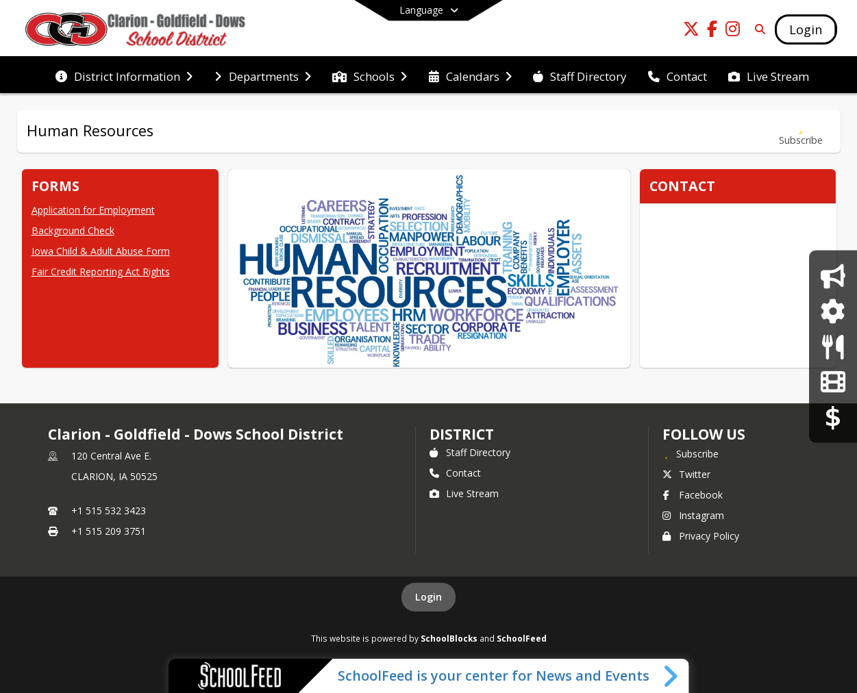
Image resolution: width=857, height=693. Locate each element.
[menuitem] (124, 75)
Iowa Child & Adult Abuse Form (101, 250)
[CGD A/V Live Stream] (832, 382)
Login (428, 596)
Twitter (686, 474)
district (462, 434)
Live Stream (464, 493)
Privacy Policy (700, 535)
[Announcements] (832, 275)
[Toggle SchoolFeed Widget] (671, 676)
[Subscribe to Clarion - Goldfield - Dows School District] (690, 453)
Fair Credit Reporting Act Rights (101, 271)
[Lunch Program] (832, 346)
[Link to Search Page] (757, 29)
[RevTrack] (833, 416)
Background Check (73, 230)
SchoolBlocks (449, 638)
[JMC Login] (832, 311)
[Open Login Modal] (805, 29)
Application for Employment (93, 209)
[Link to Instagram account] (732, 31)
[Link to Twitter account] (691, 31)
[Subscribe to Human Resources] (801, 131)
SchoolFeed (522, 638)
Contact (455, 472)
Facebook (692, 494)
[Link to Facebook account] (711, 31)
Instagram (693, 515)
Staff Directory (470, 452)
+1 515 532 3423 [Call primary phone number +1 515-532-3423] (108, 510)
